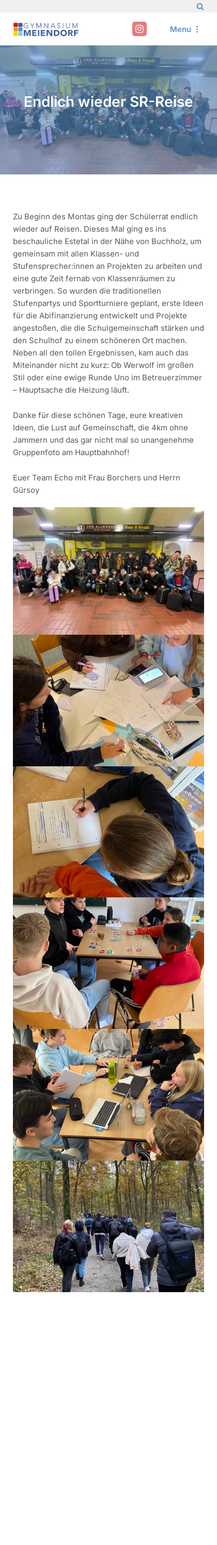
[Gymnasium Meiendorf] (46, 29)
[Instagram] (139, 29)
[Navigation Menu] (185, 29)
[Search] (200, 6)
